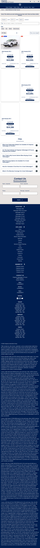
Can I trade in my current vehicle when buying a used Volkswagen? (20, 157)
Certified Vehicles (20, 235)
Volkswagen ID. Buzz (20, 217)
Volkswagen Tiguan (20, 224)
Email (24, 184)
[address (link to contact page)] (30, 1)
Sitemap (20, 261)
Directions (20, 252)
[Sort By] (34, 33)
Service (20, 243)
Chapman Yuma (20, 272)
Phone (3, 191)
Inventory (19, 207)
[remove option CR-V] (12, 20)
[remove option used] (20, 20)
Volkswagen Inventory (20, 231)
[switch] (38, 1)
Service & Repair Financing (20, 244)
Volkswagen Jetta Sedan (20, 220)
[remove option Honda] (4, 20)
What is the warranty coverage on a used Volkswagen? (20, 172)
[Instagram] (20, 299)
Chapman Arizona (20, 269)
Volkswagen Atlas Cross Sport (20, 211)
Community (20, 258)
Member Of (19, 265)
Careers (20, 256)
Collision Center (20, 250)
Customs (20, 248)
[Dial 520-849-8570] (34, 1)
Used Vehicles (20, 233)
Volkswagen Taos (20, 222)
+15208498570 (20, 284)
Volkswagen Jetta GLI (20, 218)
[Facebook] (18, 299)
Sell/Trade (20, 239)
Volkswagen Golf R (20, 215)
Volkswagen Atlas (20, 209)
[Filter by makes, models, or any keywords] (20, 23)
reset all (26, 20)
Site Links (19, 227)
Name (6, 184)
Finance (20, 241)
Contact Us (20, 254)
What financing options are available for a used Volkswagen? (20, 163)
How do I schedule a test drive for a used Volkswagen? (20, 167)
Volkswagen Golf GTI (20, 213)
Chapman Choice (20, 267)
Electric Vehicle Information (20, 237)
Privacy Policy (20, 259)
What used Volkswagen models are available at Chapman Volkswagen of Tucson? (20, 146)
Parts (20, 246)
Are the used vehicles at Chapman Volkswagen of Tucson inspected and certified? (20, 152)
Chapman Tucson (20, 270)
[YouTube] (22, 299)
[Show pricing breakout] (10, 65)
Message (24, 191)
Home (2, 10)
